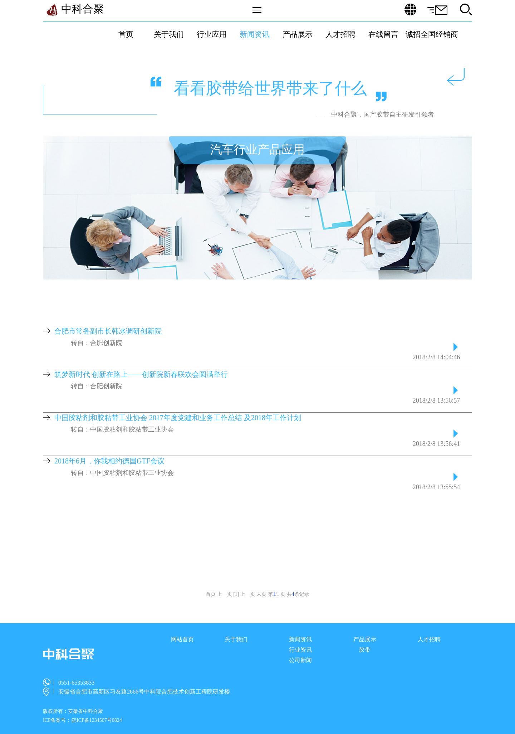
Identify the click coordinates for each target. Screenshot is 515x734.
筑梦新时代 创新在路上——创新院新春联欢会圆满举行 (141, 374)
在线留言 (383, 34)
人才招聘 (340, 34)
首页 (125, 34)
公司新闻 (300, 660)
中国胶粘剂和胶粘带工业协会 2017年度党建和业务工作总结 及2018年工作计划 (177, 418)
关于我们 (169, 34)
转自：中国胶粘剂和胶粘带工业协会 (122, 429)
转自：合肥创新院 (96, 342)
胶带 (365, 650)
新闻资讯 (255, 34)
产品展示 (298, 34)
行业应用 (212, 34)
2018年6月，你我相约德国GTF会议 (109, 461)
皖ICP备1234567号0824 (97, 720)
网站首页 (182, 639)
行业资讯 (300, 650)
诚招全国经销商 (432, 34)
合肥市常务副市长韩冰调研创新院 (108, 331)
